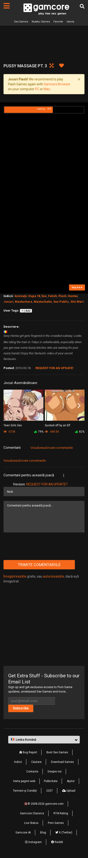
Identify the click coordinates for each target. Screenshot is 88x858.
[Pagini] (7, 5)
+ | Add (26, 310)
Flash (62, 296)
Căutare (36, 762)
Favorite (58, 21)
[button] (44, 740)
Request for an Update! (54, 368)
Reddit (57, 842)
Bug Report (28, 752)
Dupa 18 (34, 296)
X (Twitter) (63, 832)
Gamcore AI (23, 832)
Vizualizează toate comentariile (52, 447)
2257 (49, 790)
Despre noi (54, 771)
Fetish (52, 296)
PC (37, 89)
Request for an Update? (47, 484)
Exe (44, 296)
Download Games (62, 762)
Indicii (18, 762)
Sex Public (61, 301)
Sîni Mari (77, 301)
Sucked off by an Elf (57, 425)
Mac (47, 89)
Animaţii (21, 296)
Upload (68, 790)
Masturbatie (43, 301)
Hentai (73, 296)
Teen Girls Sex (13, 425)
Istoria (70, 21)
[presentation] (39, 546)
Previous (9, 405)
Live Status (31, 823)
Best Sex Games (57, 752)
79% (38, 431)
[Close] (78, 79)
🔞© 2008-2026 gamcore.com (44, 803)
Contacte (32, 771)
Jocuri (8, 301)
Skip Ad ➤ (77, 287)
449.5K (52, 431)
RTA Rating (61, 813)
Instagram (33, 842)
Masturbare (23, 301)
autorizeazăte (53, 576)
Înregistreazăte (15, 576)
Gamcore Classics (32, 813)
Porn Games (56, 823)
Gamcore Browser (57, 84)
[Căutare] (82, 6)
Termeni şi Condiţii (25, 790)
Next (78, 405)
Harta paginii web (24, 781)
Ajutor (71, 781)
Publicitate (50, 781)
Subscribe (21, 708)
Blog (43, 832)
